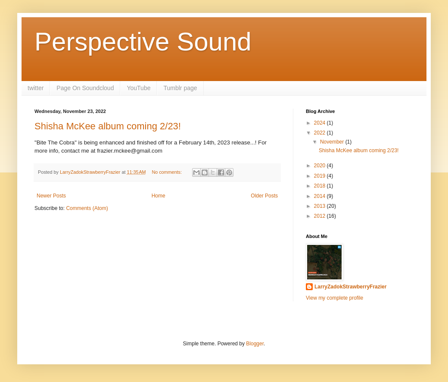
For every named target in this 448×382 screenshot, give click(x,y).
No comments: (167, 172)
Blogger (255, 344)
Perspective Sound (143, 41)
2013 (320, 206)
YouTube (138, 88)
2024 (320, 123)
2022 (320, 133)
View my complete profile (334, 298)
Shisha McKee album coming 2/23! (107, 126)
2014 (320, 196)
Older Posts (264, 196)
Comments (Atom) (87, 208)
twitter (36, 88)
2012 (320, 216)
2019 (320, 176)
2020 (320, 166)
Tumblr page (180, 88)
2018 (320, 186)
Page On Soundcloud (85, 88)
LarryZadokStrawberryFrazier (350, 287)
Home (158, 196)
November (332, 142)
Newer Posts (51, 196)
